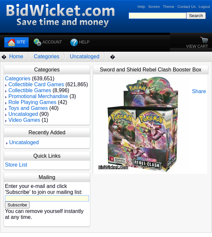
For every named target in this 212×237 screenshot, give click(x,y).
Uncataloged (84, 56)
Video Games (24, 120)
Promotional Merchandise (38, 96)
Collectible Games (29, 90)
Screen (154, 7)
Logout (204, 7)
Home (16, 56)
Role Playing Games (32, 102)
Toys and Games (28, 108)
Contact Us (186, 7)
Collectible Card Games (36, 84)
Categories (46, 56)
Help (141, 7)
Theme (168, 7)
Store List (16, 165)
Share (199, 91)
